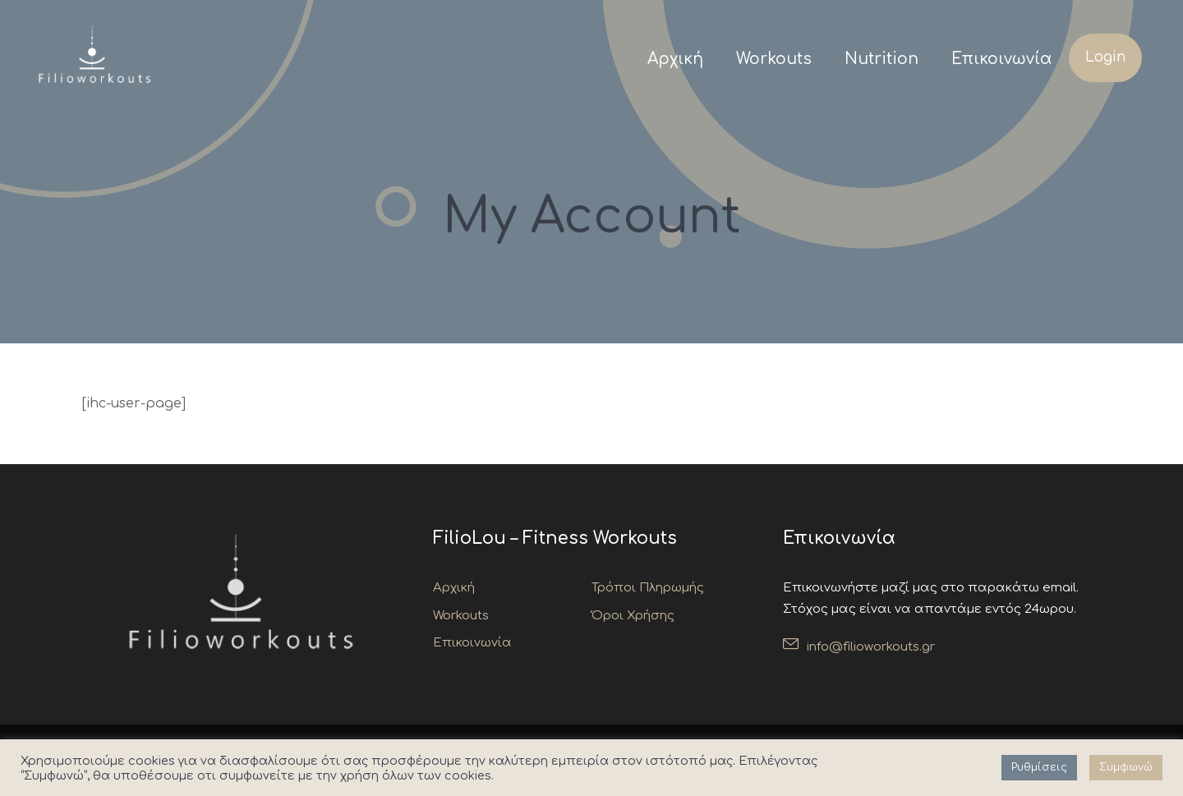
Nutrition (881, 58)
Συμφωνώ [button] (1126, 767)
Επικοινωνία (1001, 58)
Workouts (774, 58)
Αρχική (675, 58)
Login (1105, 57)
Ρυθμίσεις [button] (1039, 767)
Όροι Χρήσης (633, 616)
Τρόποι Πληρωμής (648, 588)
